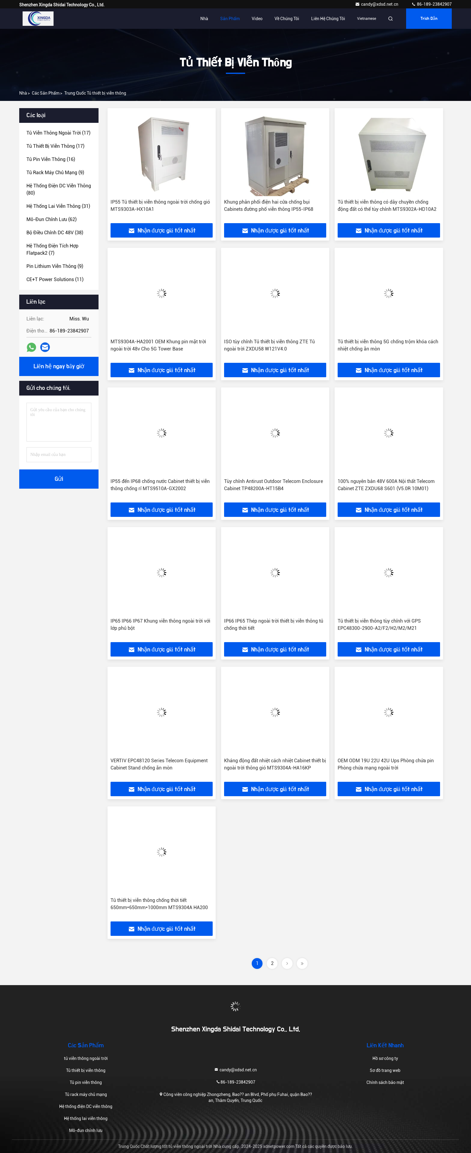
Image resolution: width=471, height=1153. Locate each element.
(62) (51, 219)
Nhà (204, 18)
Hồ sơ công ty (385, 1058)
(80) (58, 189)
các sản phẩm (45, 93)
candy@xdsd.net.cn (377, 4)
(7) (52, 249)
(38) (54, 232)
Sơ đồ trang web (385, 1070)
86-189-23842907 (431, 4)
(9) (55, 172)
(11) (55, 279)
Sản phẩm (230, 18)
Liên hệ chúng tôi (328, 18)
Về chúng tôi (287, 18)
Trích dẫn (429, 19)
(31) (58, 206)
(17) (58, 133)
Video (257, 18)
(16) (50, 159)
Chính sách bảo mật (385, 1082)
